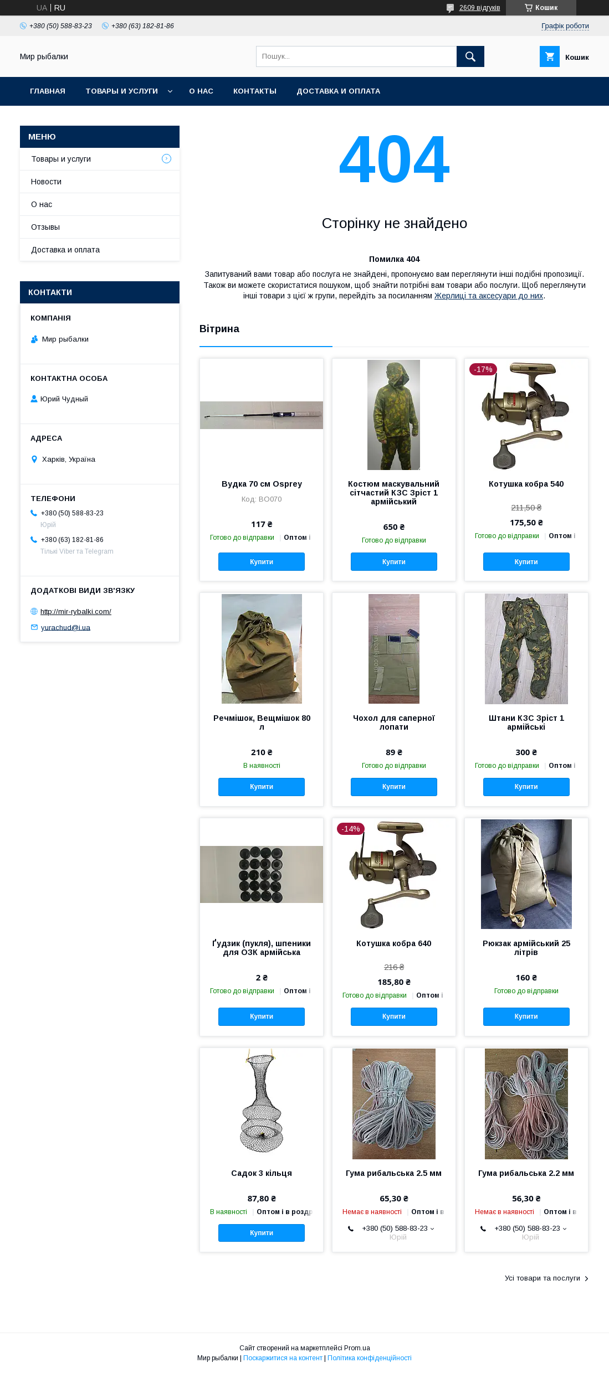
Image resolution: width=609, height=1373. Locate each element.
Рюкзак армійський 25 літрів (526, 948)
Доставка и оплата (338, 91)
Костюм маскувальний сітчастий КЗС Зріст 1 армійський (393, 492)
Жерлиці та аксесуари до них (488, 295)
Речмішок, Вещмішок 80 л (261, 722)
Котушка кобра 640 (393, 943)
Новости (46, 181)
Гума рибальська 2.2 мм (526, 1173)
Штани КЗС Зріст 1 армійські (526, 722)
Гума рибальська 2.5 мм (394, 1173)
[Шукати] (470, 56)
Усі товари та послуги (542, 1278)
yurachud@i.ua (65, 627)
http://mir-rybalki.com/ (75, 611)
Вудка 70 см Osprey (262, 483)
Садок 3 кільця (261, 1173)
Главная (47, 91)
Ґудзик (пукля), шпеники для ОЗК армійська (261, 948)
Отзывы (45, 227)
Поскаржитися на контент (283, 1358)
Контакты (255, 91)
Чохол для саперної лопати (394, 722)
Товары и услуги (121, 91)
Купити (261, 562)
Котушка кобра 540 (526, 483)
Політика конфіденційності (369, 1358)
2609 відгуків (479, 8)
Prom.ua (357, 1348)
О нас (201, 91)
